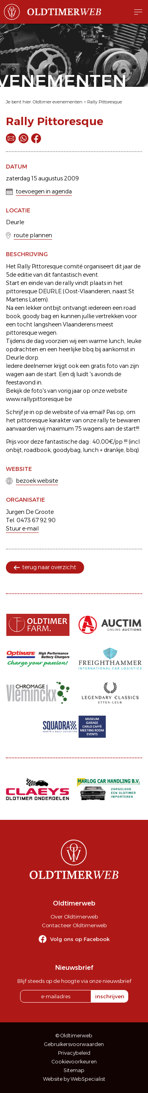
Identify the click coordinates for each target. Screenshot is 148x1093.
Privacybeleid (74, 1053)
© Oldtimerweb (74, 1036)
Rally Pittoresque (104, 102)
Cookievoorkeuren (74, 1062)
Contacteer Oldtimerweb (74, 925)
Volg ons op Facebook (80, 939)
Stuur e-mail (22, 528)
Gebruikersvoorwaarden (74, 1044)
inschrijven (109, 996)
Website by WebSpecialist (74, 1079)
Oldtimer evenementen (57, 102)
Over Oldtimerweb (74, 916)
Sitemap (74, 1070)
